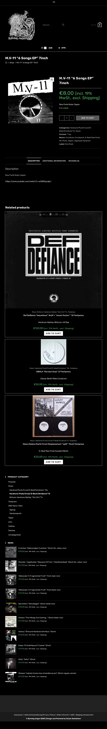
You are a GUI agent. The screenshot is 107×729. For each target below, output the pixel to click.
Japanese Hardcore (82, 142)
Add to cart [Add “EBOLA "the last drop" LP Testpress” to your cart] (53, 391)
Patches (11, 532)
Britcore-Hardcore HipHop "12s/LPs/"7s (52, 313)
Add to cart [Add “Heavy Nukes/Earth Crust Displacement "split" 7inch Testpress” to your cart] (53, 463)
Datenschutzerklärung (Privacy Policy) (40, 716)
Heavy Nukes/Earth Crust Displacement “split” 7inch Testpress (53, 445)
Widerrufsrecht (63, 716)
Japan (70, 142)
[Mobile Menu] (62, 48)
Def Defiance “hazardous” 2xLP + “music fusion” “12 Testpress (53, 317)
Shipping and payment (84, 716)
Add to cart (87, 119)
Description (34, 162)
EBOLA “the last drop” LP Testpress (53, 373)
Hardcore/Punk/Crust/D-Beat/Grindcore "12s (52, 369)
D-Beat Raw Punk (92, 139)
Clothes (11, 528)
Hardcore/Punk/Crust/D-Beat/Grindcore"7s (52, 442)
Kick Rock (69, 145)
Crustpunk (79, 139)
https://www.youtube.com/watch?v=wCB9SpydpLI (28, 183)
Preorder (12, 483)
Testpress (71, 313)
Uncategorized (14, 536)
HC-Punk (63, 142)
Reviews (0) (74, 162)
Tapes (10, 519)
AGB (72, 716)
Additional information (54, 162)
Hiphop (12, 511)
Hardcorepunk (15, 515)
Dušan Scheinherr (73, 720)
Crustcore (70, 139)
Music (78, 132)
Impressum (18, 716)
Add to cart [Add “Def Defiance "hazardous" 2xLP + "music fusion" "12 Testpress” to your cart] (53, 335)
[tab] (33, 162)
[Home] (6, 64)
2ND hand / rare (15, 507)
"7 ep (69, 136)
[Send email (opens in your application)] (53, 2)
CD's (10, 523)
